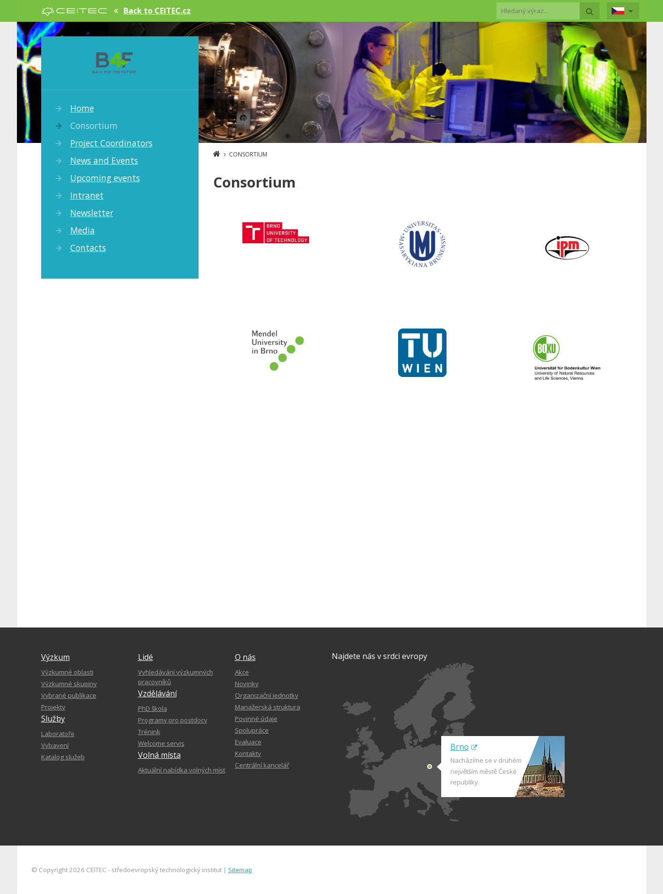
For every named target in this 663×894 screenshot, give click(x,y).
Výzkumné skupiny (69, 683)
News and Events (104, 160)
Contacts (88, 247)
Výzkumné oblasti (67, 672)
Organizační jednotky (266, 695)
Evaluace (248, 741)
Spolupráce (252, 730)
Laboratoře (58, 733)
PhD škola (152, 708)
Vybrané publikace (68, 695)
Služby (53, 718)
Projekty (53, 707)
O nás (245, 657)
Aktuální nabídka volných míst (181, 770)
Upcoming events (105, 178)
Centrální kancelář (262, 765)
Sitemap (240, 869)
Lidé (145, 657)
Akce (242, 672)
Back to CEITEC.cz (157, 10)
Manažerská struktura (267, 707)
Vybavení (55, 745)
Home (82, 108)
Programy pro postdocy (172, 720)
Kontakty (248, 753)
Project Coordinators (111, 143)
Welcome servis (161, 743)
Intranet (87, 195)
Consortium (94, 125)
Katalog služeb (63, 757)
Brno (463, 746)
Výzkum (55, 657)
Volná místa (159, 755)
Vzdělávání (157, 693)
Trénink (149, 731)
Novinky (247, 683)
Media (82, 230)
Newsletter (91, 213)
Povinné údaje (256, 718)
